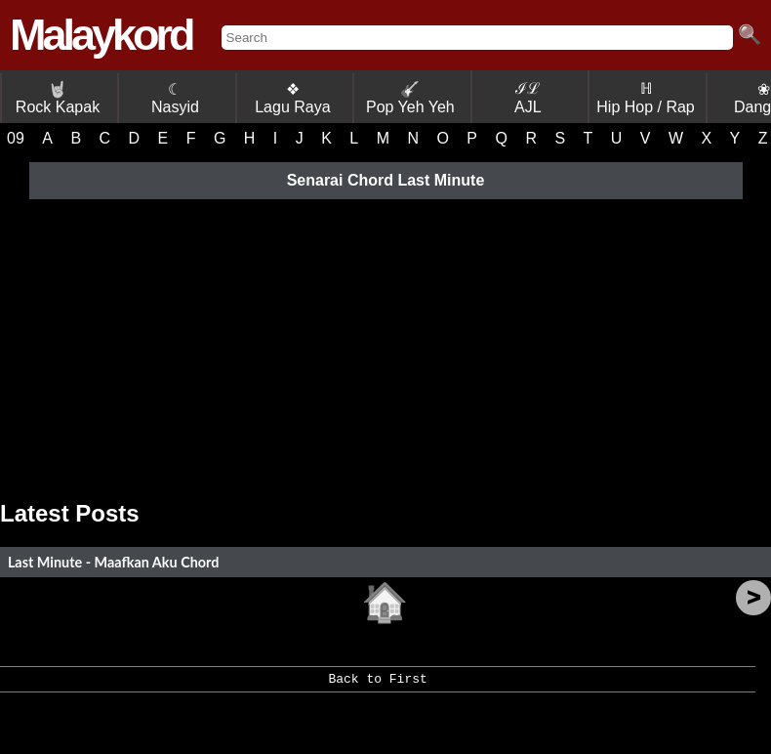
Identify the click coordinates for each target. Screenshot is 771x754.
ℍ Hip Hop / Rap (645, 97)
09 (15, 138)
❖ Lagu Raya (292, 98)
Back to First (377, 685)
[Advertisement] (385, 344)
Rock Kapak (58, 98)
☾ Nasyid (175, 98)
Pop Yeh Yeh (410, 98)
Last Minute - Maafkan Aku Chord (113, 562)
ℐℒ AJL (528, 97)
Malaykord (101, 35)
